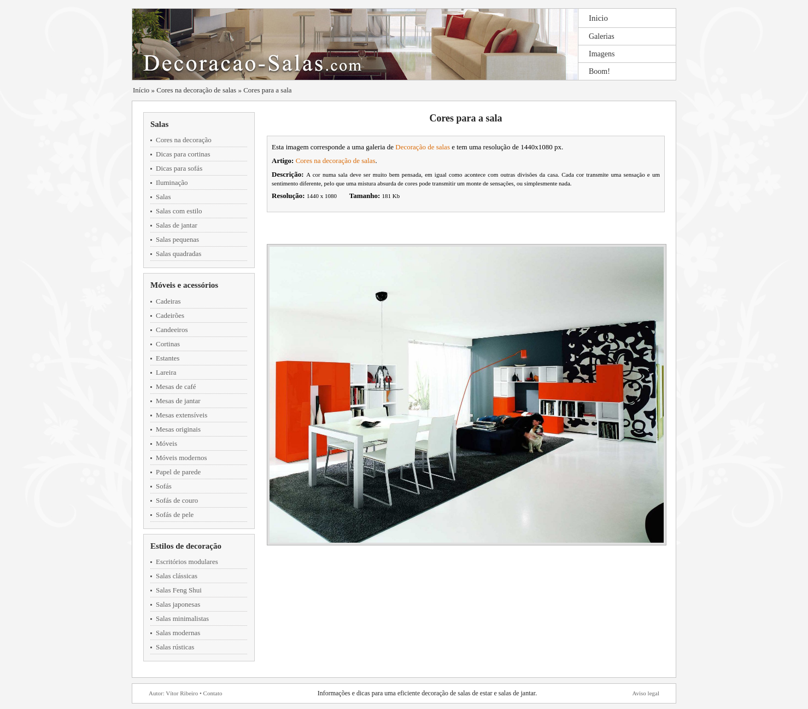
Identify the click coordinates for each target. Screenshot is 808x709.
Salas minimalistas (182, 618)
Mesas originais (178, 429)
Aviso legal (645, 693)
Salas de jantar (176, 225)
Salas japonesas (178, 604)
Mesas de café (176, 386)
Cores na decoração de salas (196, 90)
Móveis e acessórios (184, 285)
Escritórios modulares (187, 561)
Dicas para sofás (179, 168)
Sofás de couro (177, 500)
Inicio (598, 18)
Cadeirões (170, 315)
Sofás (164, 486)
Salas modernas (178, 633)
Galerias (601, 36)
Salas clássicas (176, 576)
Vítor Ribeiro (182, 693)
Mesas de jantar (178, 401)
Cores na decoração (184, 140)
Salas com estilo (179, 211)
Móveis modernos (181, 458)
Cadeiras (168, 301)
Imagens (601, 54)
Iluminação (172, 182)
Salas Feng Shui (179, 590)
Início (141, 90)
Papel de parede (178, 472)
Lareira (166, 372)
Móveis (166, 443)
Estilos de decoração (185, 546)
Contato (213, 693)
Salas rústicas (175, 647)
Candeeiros (172, 330)
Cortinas (168, 344)
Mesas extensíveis (181, 415)
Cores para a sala (267, 90)
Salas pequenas (177, 239)
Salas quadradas (178, 253)
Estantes (167, 358)
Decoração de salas (422, 147)
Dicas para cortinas (183, 154)
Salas (159, 124)
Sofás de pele (175, 514)
